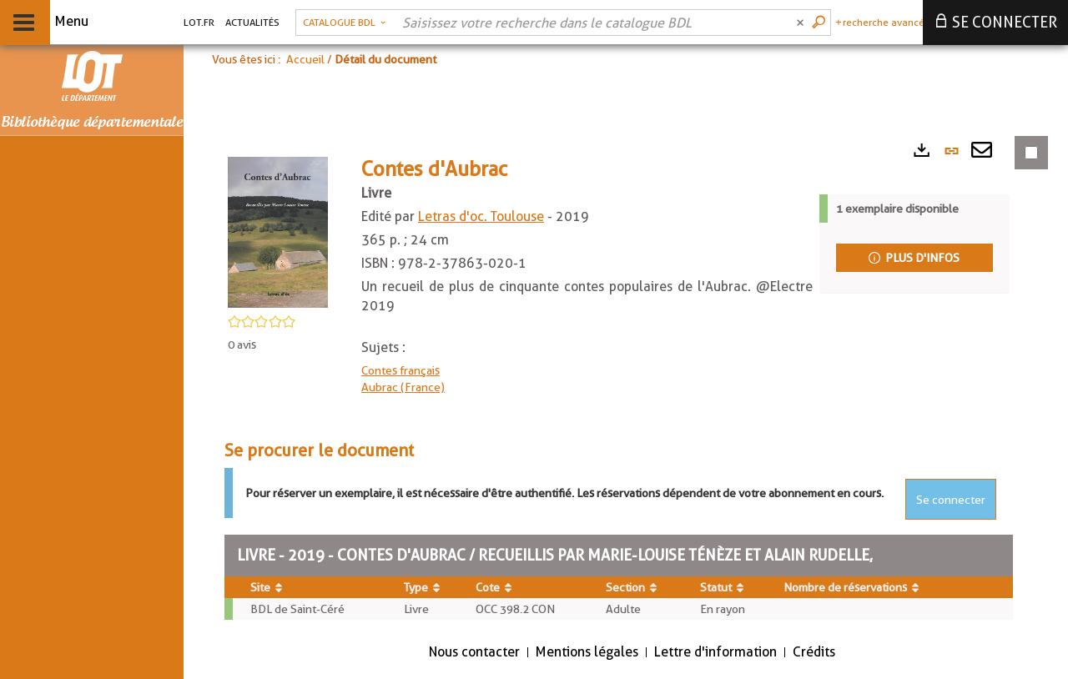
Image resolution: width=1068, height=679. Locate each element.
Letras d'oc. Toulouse (481, 216)
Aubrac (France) (403, 387)
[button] (344, 22)
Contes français (400, 370)
